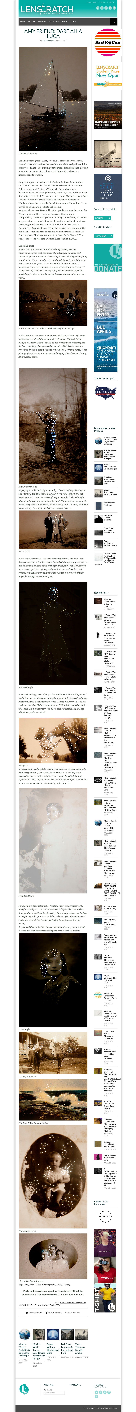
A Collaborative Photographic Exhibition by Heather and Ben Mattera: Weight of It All (110, 1177)
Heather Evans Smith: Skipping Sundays (110, 602)
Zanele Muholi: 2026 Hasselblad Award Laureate (110, 1054)
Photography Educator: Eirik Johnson (110, 921)
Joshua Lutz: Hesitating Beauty (73, 1302)
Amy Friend (49, 160)
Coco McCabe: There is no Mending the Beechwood (110, 960)
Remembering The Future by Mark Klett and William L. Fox (110, 939)
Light (58, 1284)
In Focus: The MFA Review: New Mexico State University (110, 638)
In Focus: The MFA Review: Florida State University (110, 675)
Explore (31, 22)
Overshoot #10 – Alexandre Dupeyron (109, 1035)
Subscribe (100, 236)
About (112, 3)
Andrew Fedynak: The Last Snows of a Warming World (110, 1016)
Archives (48, 1389)
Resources (54, 22)
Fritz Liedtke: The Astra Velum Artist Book (37, 1305)
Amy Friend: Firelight (109, 503)
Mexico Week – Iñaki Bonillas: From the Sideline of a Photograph (110, 867)
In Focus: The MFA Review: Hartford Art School (110, 691)
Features (42, 22)
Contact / (103, 3)
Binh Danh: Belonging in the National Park (67, 1348)
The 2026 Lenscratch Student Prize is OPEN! (110, 996)
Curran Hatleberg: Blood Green (110, 1144)
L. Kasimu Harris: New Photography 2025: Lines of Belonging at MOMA (110, 1125)
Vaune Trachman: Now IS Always (80, 1348)
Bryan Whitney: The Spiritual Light (53, 1348)
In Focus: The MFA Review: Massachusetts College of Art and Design (111, 712)
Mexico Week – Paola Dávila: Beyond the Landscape (25, 1350)
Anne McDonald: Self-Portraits (110, 543)
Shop (74, 22)
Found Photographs (46, 1284)
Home (22, 22)
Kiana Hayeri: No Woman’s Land (110, 1157)
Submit (65, 22)
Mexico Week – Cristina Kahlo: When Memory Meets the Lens (110, 784)
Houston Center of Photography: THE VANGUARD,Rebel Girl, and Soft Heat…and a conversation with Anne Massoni (112, 1080)
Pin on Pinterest (74, 1312)
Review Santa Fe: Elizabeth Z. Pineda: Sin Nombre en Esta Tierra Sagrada (105, 558)
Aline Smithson (48, 41)
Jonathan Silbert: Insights (108, 517)
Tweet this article (35, 1312)
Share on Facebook (54, 1312)
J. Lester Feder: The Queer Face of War (109, 1104)
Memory (66, 1284)
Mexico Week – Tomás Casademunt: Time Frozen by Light (39, 1351)
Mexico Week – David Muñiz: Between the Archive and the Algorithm (110, 735)
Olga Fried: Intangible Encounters (109, 530)
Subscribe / (93, 3)
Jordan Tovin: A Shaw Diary (110, 907)
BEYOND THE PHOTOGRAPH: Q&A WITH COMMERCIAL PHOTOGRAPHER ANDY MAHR (112, 890)
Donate (99, 218)
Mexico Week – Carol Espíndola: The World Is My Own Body (110, 805)
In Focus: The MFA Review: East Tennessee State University (110, 657)
